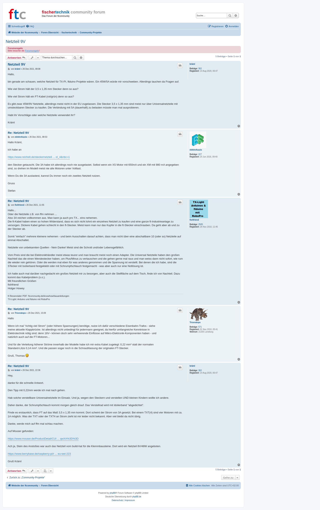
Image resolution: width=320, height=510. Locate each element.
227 (200, 154)
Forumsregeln (32, 50)
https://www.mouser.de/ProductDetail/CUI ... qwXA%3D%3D (43, 438)
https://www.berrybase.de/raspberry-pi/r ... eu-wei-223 (39, 453)
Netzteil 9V (16, 41)
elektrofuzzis (196, 150)
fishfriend (194, 220)
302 (200, 68)
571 (200, 327)
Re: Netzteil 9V (18, 132)
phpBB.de (136, 496)
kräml (192, 64)
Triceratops (195, 322)
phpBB (113, 493)
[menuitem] (30, 26)
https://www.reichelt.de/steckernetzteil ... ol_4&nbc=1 (39, 156)
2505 (200, 224)
